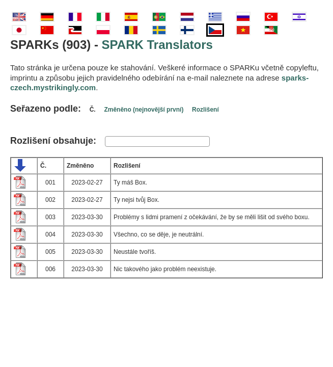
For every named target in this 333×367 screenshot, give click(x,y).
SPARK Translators (157, 44)
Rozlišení (205, 109)
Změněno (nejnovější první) (143, 109)
